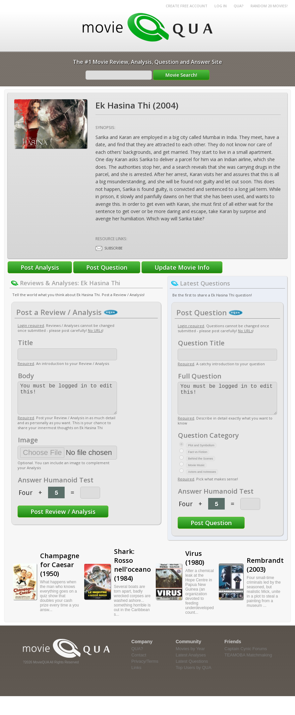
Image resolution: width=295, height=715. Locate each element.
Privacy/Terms (144, 667)
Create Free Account (186, 5)
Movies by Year (190, 655)
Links (136, 674)
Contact (138, 661)
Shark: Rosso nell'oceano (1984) (132, 571)
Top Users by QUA (193, 674)
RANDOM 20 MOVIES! (269, 5)
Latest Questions (192, 667)
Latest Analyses (191, 661)
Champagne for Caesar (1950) (59, 571)
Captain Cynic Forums (245, 655)
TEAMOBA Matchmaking (248, 661)
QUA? (239, 5)
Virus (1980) (194, 564)
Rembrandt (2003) (265, 571)
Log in (220, 5)
